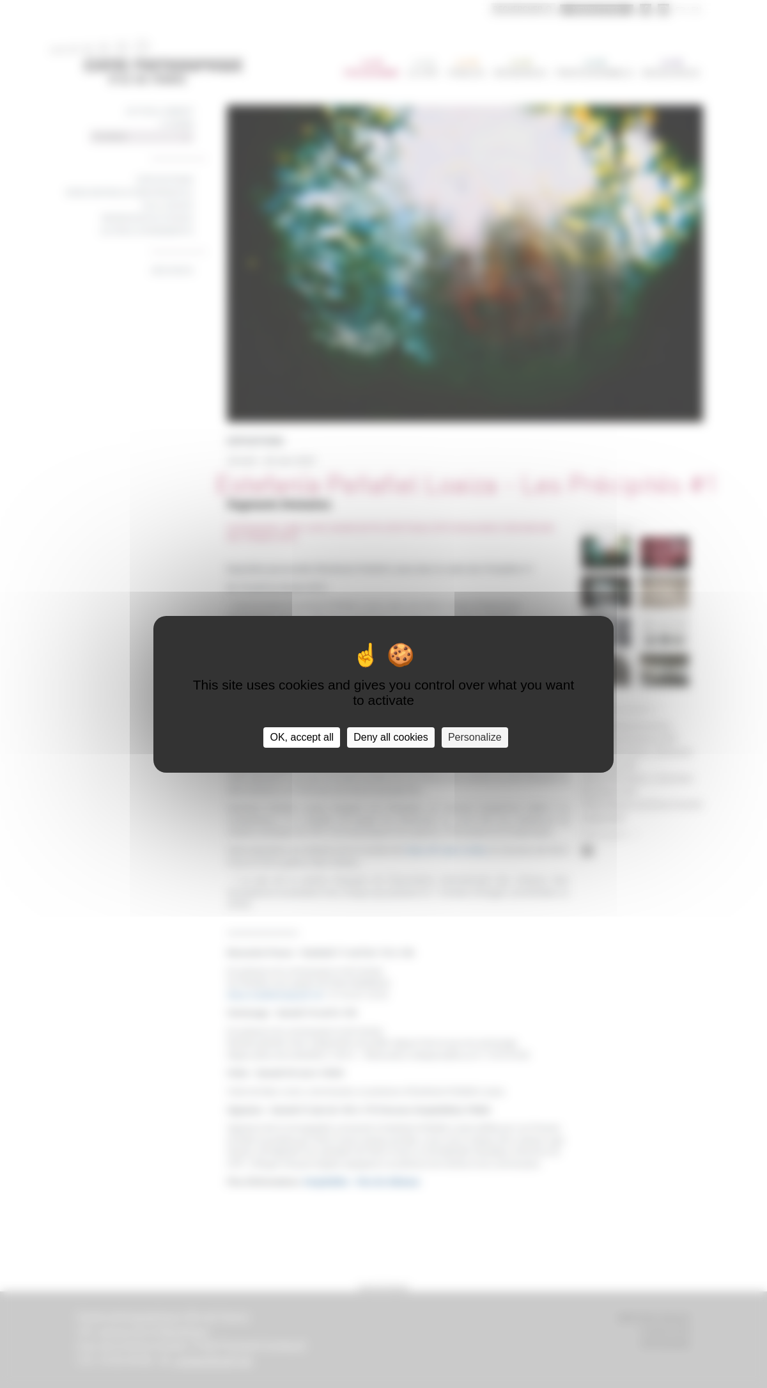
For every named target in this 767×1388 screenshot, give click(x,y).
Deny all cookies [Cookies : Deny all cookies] (390, 737)
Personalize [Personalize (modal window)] (475, 737)
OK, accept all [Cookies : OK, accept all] (302, 737)
